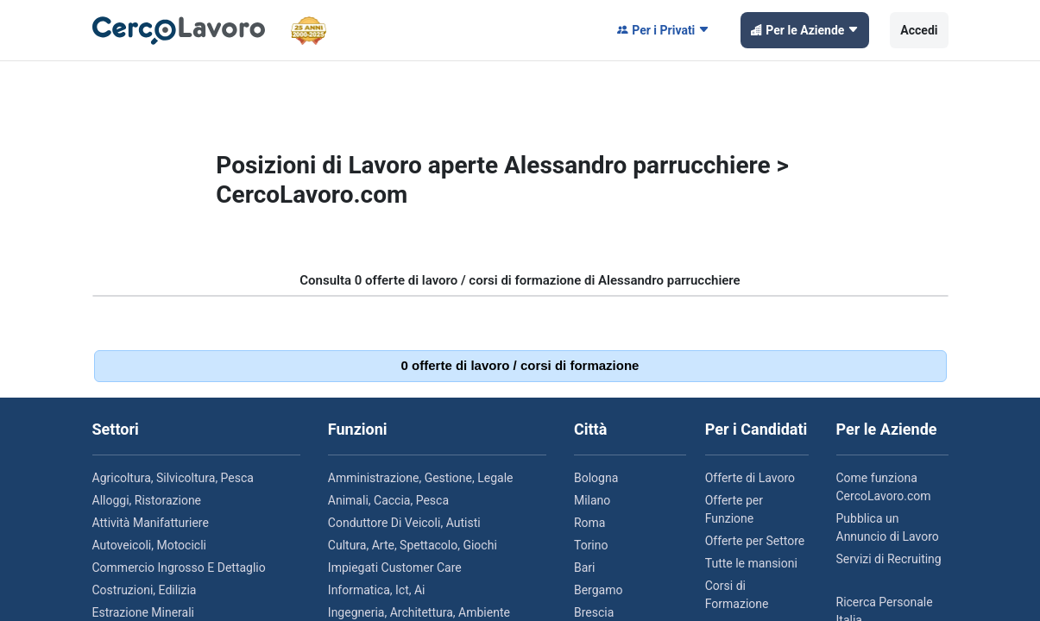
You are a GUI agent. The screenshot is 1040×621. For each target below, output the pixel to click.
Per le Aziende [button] (805, 30)
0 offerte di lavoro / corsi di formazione (520, 365)
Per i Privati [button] (663, 30)
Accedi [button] (918, 30)
